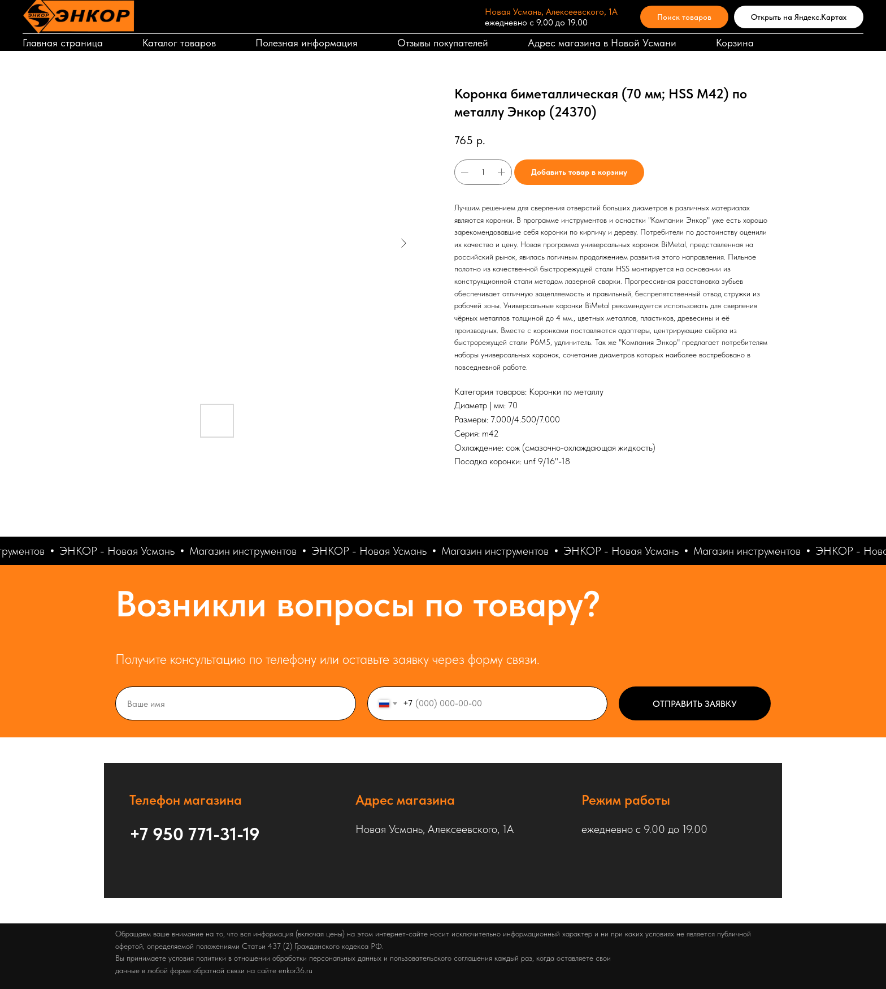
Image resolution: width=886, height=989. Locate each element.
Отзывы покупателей (442, 43)
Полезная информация (306, 43)
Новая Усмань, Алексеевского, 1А (551, 11)
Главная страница (63, 43)
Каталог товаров (179, 43)
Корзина (735, 43)
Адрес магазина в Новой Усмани (602, 43)
